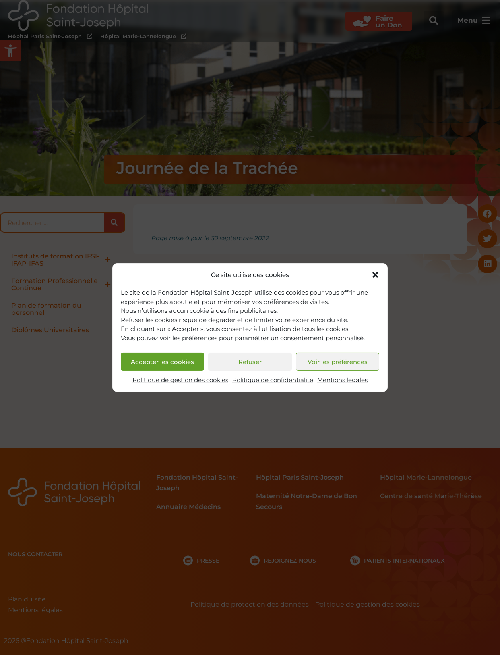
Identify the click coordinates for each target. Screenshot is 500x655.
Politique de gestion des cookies (180, 380)
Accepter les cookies (162, 362)
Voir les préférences (338, 362)
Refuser (250, 362)
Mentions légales (342, 380)
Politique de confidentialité (272, 380)
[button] (375, 275)
